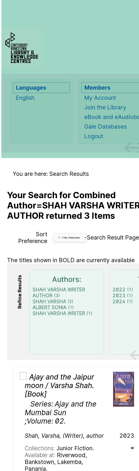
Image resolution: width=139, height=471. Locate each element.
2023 (118, 295)
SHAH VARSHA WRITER (59, 313)
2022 (119, 289)
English (25, 97)
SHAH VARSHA (49, 301)
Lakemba (69, 461)
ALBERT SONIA (50, 307)
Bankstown (39, 461)
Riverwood (71, 455)
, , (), (64, 435)
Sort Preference (32, 237)
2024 (118, 301)
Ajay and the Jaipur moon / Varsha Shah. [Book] (59, 385)
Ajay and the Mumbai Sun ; (61, 412)
